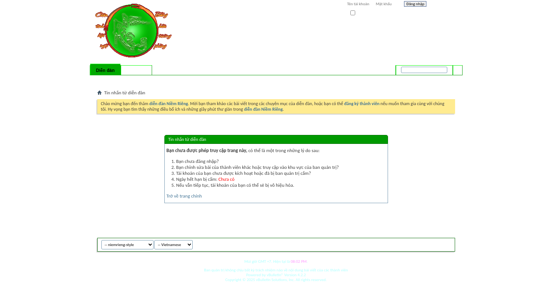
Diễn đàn (105, 70)
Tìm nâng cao (442, 80)
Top (447, 243)
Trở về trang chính (184, 196)
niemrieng (413, 243)
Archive (433, 243)
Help (442, 4)
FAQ (120, 80)
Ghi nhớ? (361, 13)
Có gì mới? (136, 70)
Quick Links (194, 80)
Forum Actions (162, 80)
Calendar (136, 80)
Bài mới (106, 80)
